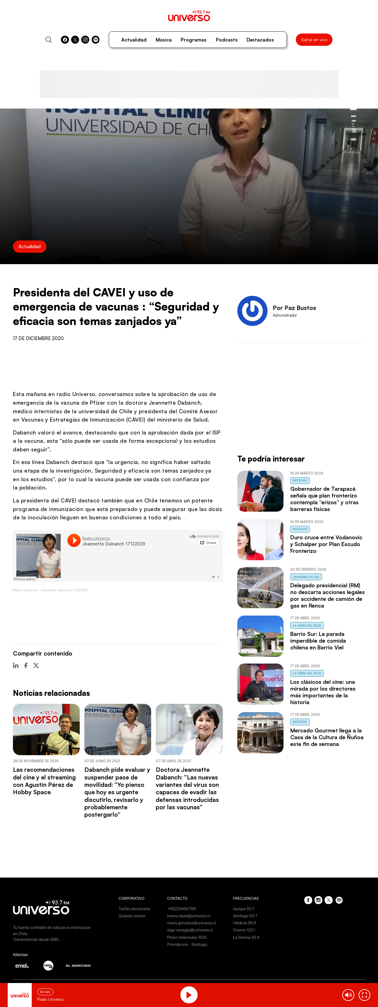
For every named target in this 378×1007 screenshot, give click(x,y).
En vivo (45, 991)
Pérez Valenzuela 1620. (187, 937)
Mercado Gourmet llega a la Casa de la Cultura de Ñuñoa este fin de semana (327, 737)
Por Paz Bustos (294, 307)
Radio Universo (25, 590)
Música (164, 40)
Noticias (300, 480)
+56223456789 (181, 908)
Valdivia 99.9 (244, 922)
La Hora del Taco (307, 625)
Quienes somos (132, 915)
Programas (194, 40)
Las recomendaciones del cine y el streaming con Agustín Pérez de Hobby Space (44, 781)
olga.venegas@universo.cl (190, 929)
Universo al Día (306, 577)
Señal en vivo (314, 39)
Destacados (260, 40)
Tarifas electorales (134, 908)
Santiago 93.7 (245, 915)
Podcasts (227, 40)
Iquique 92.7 (243, 908)
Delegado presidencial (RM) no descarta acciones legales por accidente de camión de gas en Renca (327, 595)
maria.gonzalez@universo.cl (191, 922)
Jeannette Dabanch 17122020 (64, 590)
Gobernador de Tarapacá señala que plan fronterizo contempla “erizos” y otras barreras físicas (324, 498)
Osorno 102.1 (244, 929)
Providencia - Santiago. (187, 944)
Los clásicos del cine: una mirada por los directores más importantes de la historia (323, 691)
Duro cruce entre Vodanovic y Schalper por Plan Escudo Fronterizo (326, 544)
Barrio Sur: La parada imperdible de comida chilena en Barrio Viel (318, 640)
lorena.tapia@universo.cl (188, 915)
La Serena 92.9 (246, 937)
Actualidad (134, 40)
